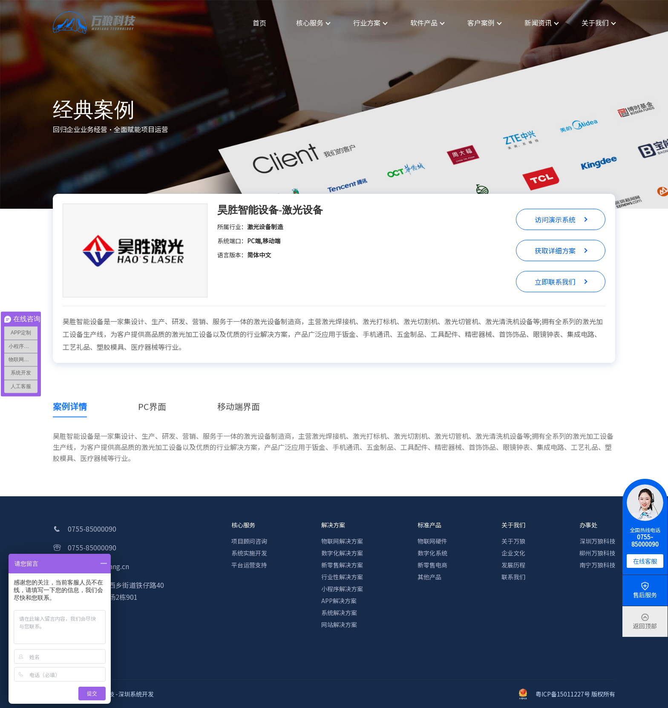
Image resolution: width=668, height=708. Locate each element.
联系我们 (513, 577)
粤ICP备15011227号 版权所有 (567, 693)
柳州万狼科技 (597, 553)
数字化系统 (432, 553)
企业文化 (513, 553)
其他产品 (429, 577)
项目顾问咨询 (249, 541)
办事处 (588, 525)
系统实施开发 (249, 553)
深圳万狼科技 (597, 541)
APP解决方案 (339, 600)
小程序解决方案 (342, 588)
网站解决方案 (339, 624)
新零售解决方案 (342, 565)
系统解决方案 (339, 612)
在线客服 (645, 561)
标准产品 (429, 525)
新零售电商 (432, 565)
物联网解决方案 (342, 541)
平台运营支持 (249, 565)
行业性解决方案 (342, 577)
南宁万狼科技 (597, 565)
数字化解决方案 (342, 553)
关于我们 (513, 525)
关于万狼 (513, 541)
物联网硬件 (432, 541)
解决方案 (333, 525)
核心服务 (243, 525)
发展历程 (513, 565)
